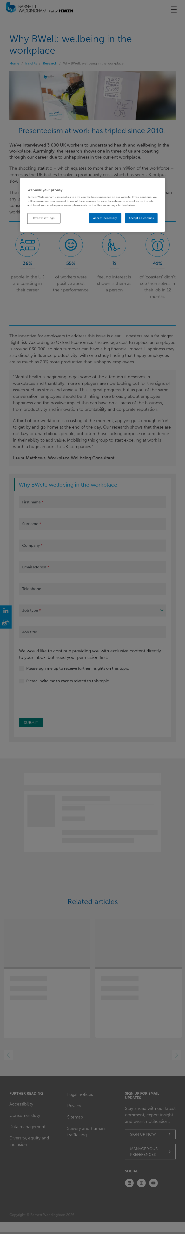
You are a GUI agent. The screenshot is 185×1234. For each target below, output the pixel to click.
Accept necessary (105, 218)
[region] (92, 205)
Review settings (44, 218)
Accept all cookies (141, 218)
